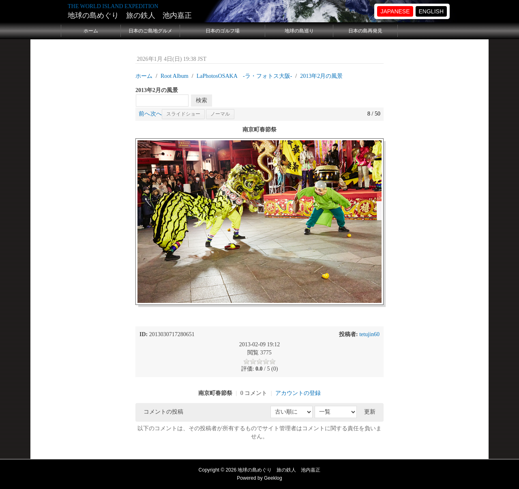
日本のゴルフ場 (223, 31)
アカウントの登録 (298, 393)
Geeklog (273, 478)
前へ (144, 114)
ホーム (91, 31)
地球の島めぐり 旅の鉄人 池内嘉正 (130, 15)
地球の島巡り (299, 31)
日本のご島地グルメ (150, 31)
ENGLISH (431, 11)
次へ (156, 114)
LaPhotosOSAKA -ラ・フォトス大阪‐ (244, 76)
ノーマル (220, 114)
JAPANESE (395, 11)
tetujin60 (369, 334)
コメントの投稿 (163, 412)
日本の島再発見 (365, 31)
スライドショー (183, 114)
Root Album (175, 76)
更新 (369, 412)
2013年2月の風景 (321, 76)
